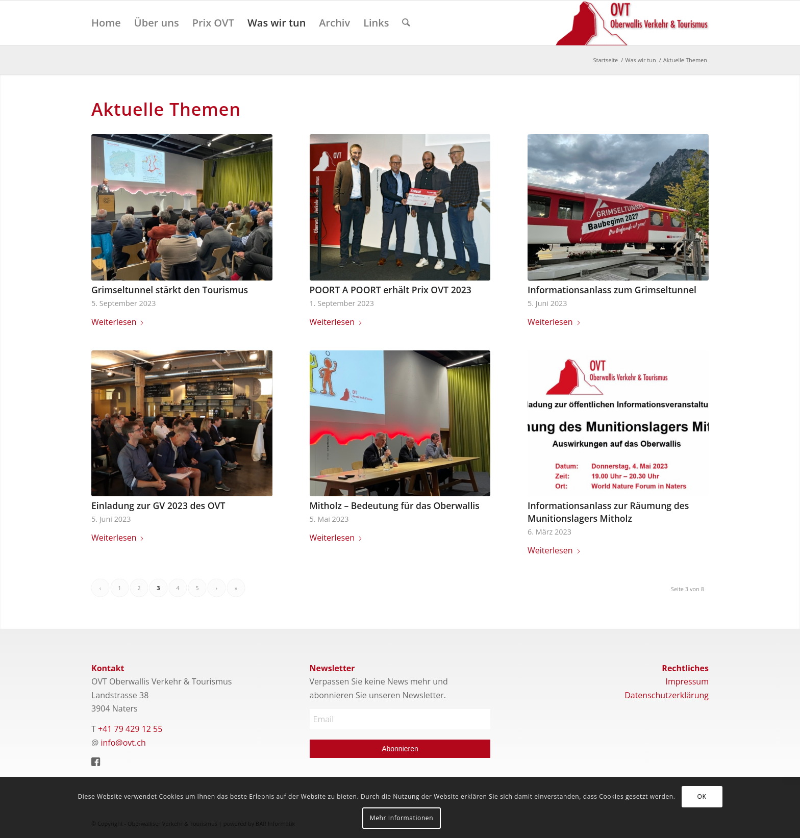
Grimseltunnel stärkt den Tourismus (169, 290)
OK (702, 796)
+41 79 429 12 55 (130, 728)
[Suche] (406, 23)
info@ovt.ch (123, 742)
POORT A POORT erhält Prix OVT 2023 (390, 290)
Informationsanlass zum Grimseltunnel (612, 290)
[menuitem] (106, 23)
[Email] (400, 719)
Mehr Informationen (401, 818)
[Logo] (632, 23)
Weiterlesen (117, 321)
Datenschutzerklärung (666, 695)
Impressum (686, 681)
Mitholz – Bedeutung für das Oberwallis (395, 505)
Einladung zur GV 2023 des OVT (158, 505)
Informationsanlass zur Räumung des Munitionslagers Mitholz (608, 511)
